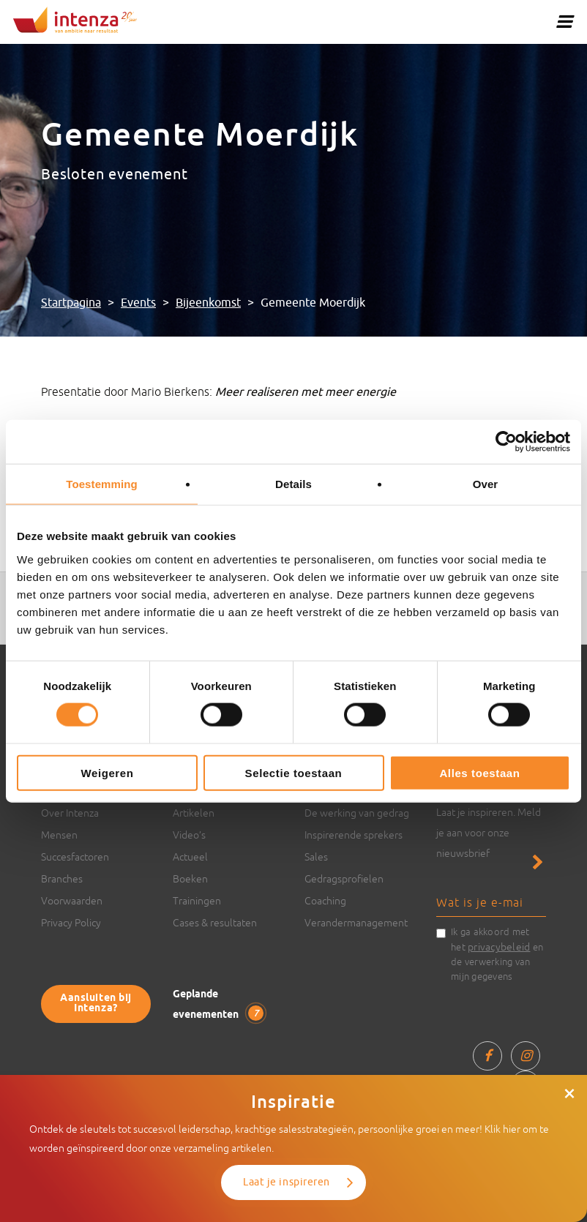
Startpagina (71, 303)
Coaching (325, 901)
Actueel (190, 857)
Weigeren (107, 772)
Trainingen (197, 901)
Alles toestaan (479, 772)
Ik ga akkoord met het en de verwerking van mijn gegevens (497, 954)
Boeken (190, 879)
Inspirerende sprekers (353, 835)
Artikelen (193, 813)
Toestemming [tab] (102, 484)
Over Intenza (70, 813)
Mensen (59, 835)
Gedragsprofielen (344, 879)
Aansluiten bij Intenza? (96, 1004)
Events (138, 303)
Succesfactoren (75, 857)
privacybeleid (499, 947)
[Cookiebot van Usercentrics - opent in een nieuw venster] (506, 442)
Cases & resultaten (215, 923)
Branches (62, 879)
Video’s (189, 835)
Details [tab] (293, 484)
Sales (316, 857)
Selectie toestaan (294, 772)
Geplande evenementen (218, 1005)
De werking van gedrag (356, 813)
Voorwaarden (71, 901)
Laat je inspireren (286, 1182)
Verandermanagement (356, 923)
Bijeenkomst (208, 303)
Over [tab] (485, 484)
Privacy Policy (71, 923)
